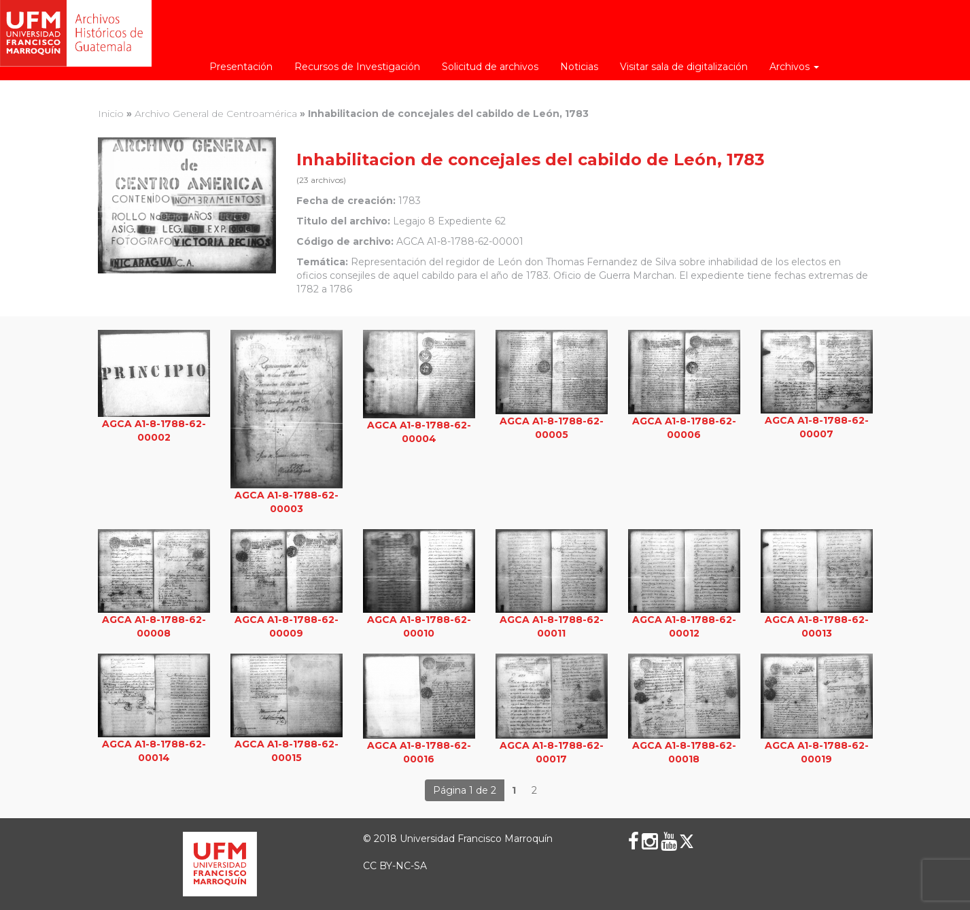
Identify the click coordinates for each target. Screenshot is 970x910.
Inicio (111, 113)
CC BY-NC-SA (395, 866)
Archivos (794, 67)
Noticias (579, 67)
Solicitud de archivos (490, 67)
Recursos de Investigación (357, 67)
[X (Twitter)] (686, 841)
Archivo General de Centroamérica (216, 113)
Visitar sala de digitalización (684, 67)
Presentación (241, 67)
